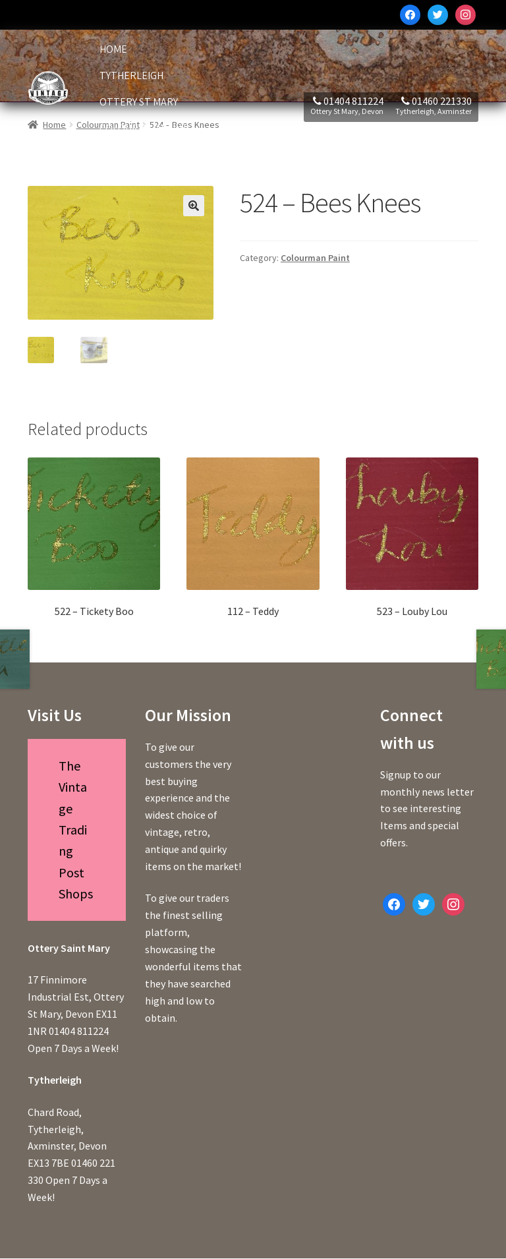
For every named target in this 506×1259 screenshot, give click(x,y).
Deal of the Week (143, 154)
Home (113, 49)
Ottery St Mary (138, 102)
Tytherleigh (131, 75)
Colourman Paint (143, 128)
